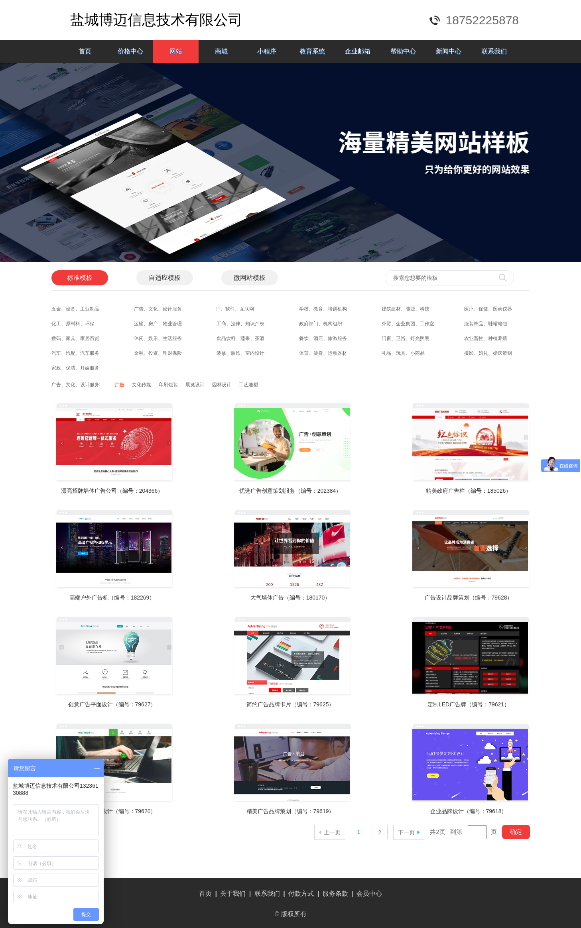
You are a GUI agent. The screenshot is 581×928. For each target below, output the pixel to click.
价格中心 (130, 51)
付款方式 (301, 893)
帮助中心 (403, 51)
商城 (221, 51)
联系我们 (494, 51)
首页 (85, 51)
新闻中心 (448, 51)
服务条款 (335, 893)
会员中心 (369, 893)
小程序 (266, 51)
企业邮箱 (357, 51)
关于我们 (233, 893)
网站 (175, 51)
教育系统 (312, 51)
